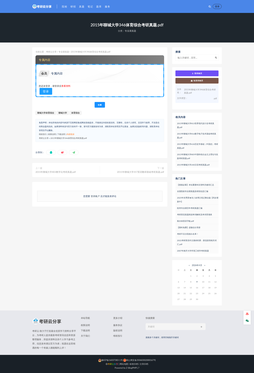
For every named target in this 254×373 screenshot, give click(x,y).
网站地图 (124, 364)
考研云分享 (51, 51)
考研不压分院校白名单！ (187, 234)
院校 (64, 6)
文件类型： (182, 98)
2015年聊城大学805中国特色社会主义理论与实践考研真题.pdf (197, 156)
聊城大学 (62, 113)
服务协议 (117, 325)
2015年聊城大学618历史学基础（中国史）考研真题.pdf (197, 146)
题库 (99, 6)
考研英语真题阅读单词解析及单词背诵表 (194, 214)
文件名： (179, 91)
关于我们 (85, 335)
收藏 (100, 105)
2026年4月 (197, 265)
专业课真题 (130, 30)
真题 (81, 6)
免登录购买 (197, 81)
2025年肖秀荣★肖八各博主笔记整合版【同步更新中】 (198, 200)
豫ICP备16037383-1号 (110, 360)
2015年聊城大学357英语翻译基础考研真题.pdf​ (140, 172)
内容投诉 (70, 134)
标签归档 (134, 364)
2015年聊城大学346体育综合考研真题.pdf (68, 138)
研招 (73, 6)
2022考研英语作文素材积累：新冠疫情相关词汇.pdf (197, 242)
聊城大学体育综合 (45, 113)
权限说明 (52, 134)
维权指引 (43, 134)
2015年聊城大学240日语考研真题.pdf (193, 165)
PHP (134, 368)
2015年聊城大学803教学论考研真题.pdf (55, 172)
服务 (107, 6)
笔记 (90, 6)
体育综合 (75, 113)
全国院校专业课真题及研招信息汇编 (192, 191)
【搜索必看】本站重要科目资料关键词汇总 (195, 185)
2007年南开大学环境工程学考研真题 (193, 251)
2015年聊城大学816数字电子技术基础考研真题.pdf (196, 136)
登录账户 (95, 196)
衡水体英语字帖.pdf (185, 221)
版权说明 (117, 330)
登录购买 (197, 73)
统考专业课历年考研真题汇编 (189, 208)
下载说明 (61, 134)
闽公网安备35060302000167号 (139, 360)
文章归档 (144, 364)
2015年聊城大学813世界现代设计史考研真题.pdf (195, 125)
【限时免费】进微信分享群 (188, 227)
